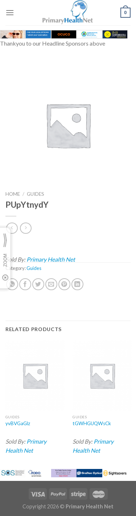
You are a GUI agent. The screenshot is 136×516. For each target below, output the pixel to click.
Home (12, 194)
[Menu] (9, 12)
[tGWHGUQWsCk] (102, 375)
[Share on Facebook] (25, 284)
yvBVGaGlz (17, 423)
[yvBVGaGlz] (35, 375)
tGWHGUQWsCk (92, 423)
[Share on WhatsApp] (12, 284)
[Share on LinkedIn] (77, 284)
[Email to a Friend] (51, 284)
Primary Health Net (50, 259)
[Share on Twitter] (38, 284)
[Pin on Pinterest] (64, 284)
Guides (35, 194)
